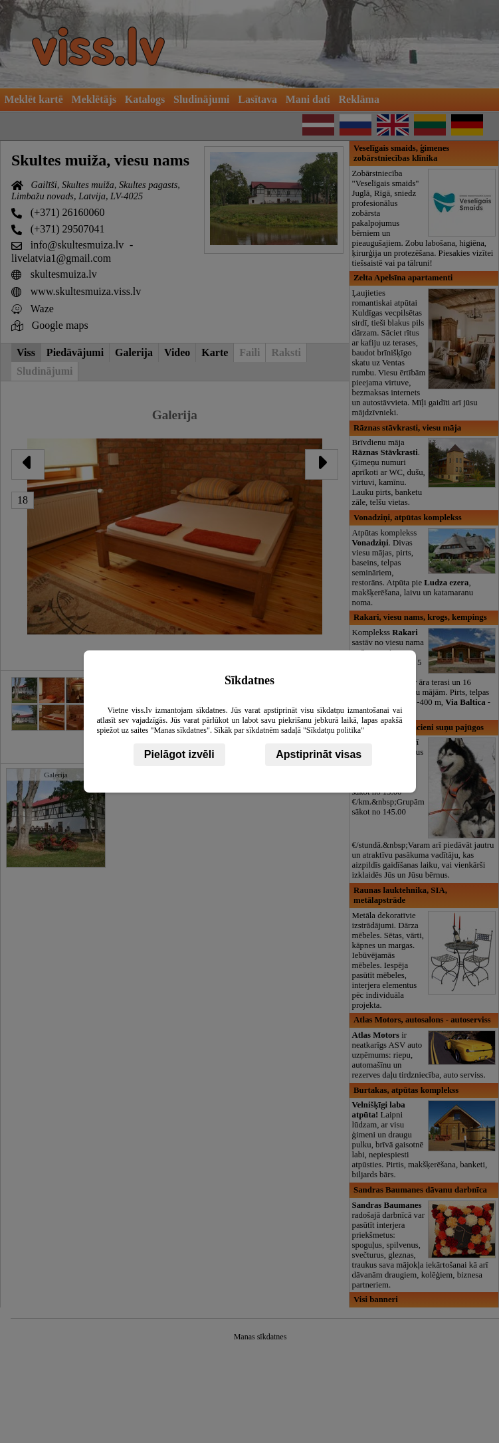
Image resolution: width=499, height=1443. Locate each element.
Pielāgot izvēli (179, 754)
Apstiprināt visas (318, 754)
